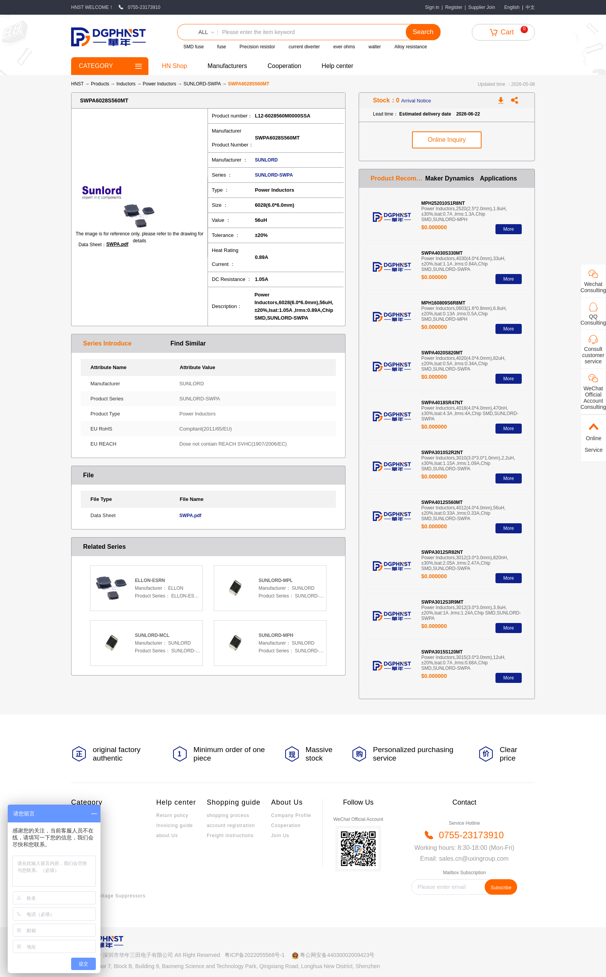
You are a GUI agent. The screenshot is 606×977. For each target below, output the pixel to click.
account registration (231, 825)
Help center (337, 66)
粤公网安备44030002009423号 (337, 955)
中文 (530, 7)
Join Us (280, 835)
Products (100, 84)
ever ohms (344, 46)
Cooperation (284, 66)
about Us (167, 835)
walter (375, 46)
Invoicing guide (174, 825)
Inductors (126, 84)
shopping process (228, 815)
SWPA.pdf (117, 244)
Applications (498, 178)
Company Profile (291, 815)
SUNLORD (266, 160)
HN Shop (174, 66)
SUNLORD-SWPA (203, 84)
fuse (221, 46)
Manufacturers (227, 66)
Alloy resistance (411, 46)
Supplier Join (481, 7)
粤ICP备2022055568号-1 (255, 955)
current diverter (304, 46)
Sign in (432, 7)
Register (454, 7)
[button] (197, 32)
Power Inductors (160, 84)
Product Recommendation (398, 178)
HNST (77, 84)
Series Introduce (107, 343)
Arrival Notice (416, 101)
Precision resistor (257, 46)
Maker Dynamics (449, 178)
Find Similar (188, 343)
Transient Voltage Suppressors (108, 896)
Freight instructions (230, 835)
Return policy (172, 815)
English (511, 7)
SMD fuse (193, 46)
